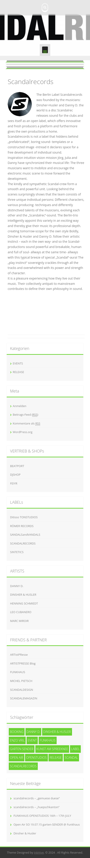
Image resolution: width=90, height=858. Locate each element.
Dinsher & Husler (24, 833)
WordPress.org (22, 432)
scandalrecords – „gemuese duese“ (36, 798)
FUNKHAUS (17, 672)
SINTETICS (16, 552)
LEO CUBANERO (20, 612)
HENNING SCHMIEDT (24, 603)
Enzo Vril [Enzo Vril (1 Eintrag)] (17, 740)
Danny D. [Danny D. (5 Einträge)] (33, 732)
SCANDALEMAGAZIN (23, 698)
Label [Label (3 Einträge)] (75, 749)
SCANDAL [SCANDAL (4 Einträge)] (71, 757)
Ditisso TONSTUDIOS (24, 517)
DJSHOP (15, 475)
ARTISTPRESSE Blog (23, 663)
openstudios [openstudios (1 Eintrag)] (36, 757)
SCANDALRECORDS (23, 543)
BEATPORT (17, 466)
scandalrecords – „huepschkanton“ (36, 807)
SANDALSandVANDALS (25, 535)
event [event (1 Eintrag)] (32, 740)
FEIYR (13, 483)
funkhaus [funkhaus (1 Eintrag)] (48, 740)
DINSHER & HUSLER (23, 595)
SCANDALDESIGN (21, 690)
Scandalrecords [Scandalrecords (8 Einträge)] (23, 766)
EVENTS (18, 363)
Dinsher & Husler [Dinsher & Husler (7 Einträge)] (57, 732)
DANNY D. (16, 586)
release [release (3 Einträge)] (56, 757)
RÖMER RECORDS (22, 526)
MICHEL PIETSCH (21, 681)
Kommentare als (26, 423)
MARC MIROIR (19, 621)
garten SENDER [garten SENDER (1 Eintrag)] (21, 749)
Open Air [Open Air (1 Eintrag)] (16, 757)
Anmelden (19, 406)
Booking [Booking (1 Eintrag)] (16, 732)
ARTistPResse (19, 655)
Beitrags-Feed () (25, 415)
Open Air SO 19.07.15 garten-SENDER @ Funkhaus (46, 824)
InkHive (39, 852)
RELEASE (18, 372)
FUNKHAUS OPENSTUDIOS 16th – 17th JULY (42, 816)
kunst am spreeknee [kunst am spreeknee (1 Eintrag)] (52, 749)
